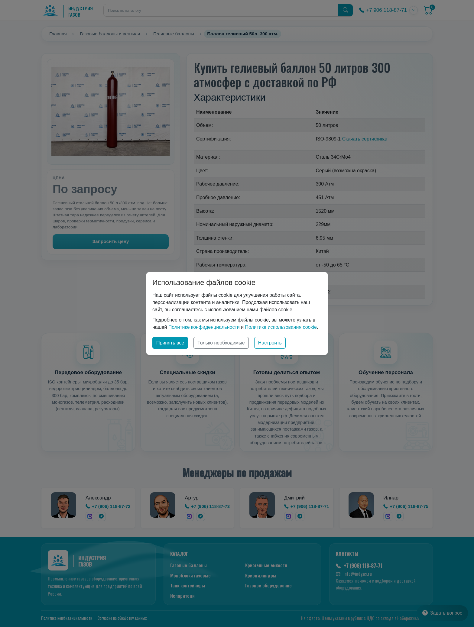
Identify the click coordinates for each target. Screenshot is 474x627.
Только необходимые (221, 342)
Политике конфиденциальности (204, 327)
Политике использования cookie (281, 327)
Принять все (170, 342)
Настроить (270, 342)
